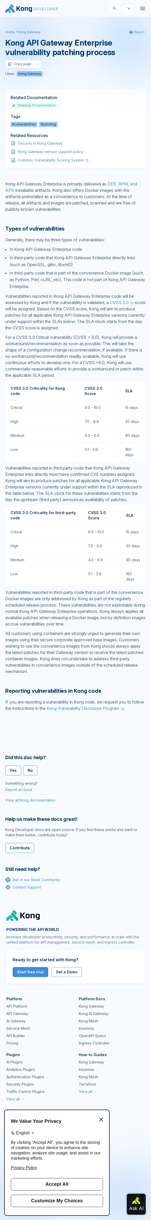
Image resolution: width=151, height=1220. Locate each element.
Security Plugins (20, 1084)
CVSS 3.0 (119, 302)
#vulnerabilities (24, 124)
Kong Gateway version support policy (50, 151)
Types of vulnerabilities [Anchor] (35, 229)
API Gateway (17, 1013)
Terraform (87, 1084)
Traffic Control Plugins (25, 1091)
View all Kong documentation (30, 800)
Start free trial (30, 972)
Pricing (12, 1043)
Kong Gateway (29, 32)
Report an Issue (18, 789)
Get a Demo (66, 972)
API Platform (16, 1006)
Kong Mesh (88, 1021)
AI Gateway (16, 1021)
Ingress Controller (94, 1043)
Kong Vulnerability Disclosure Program (83, 708)
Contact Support (23, 887)
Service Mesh (18, 1028)
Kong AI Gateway (93, 1013)
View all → (15, 1099)
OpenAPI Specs (92, 1035)
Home (10, 32)
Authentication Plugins (25, 1077)
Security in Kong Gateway (40, 143)
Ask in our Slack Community (32, 879)
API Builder (15, 1035)
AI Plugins (14, 1062)
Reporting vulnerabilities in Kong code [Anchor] (53, 691)
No (30, 770)
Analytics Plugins (20, 1069)
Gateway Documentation (34, 105)
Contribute (20, 848)
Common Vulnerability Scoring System (51, 160)
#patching (48, 124)
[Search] (114, 8)
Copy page (19, 64)
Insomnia (86, 1028)
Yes (13, 770)
